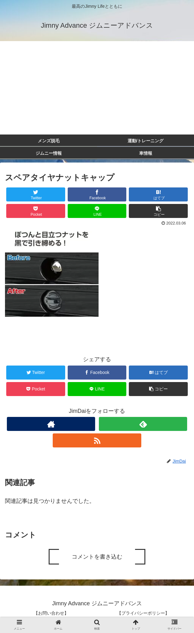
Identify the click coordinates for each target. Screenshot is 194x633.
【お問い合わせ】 (51, 613)
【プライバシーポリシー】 (143, 613)
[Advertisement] (97, 87)
